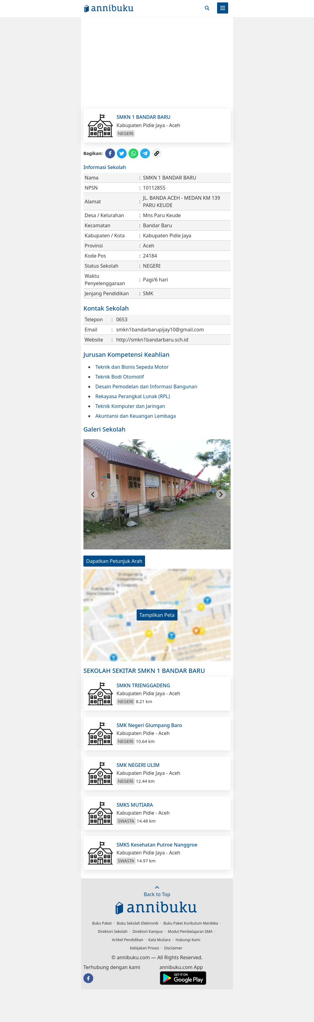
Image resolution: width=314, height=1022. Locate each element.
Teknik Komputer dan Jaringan (130, 406)
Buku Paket (102, 923)
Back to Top (157, 891)
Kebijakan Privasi (144, 948)
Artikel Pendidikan (127, 939)
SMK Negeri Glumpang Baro (149, 725)
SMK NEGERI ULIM (138, 765)
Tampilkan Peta (157, 615)
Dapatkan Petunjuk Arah (114, 561)
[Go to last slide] (93, 494)
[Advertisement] (157, 63)
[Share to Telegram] (145, 153)
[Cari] (207, 7)
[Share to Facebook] (110, 153)
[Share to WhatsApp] (133, 153)
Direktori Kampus (147, 931)
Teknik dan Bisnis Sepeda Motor (132, 367)
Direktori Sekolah (113, 931)
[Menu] (222, 7)
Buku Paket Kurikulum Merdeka (190, 923)
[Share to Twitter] (122, 153)
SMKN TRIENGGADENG (143, 685)
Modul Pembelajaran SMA (190, 931)
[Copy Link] (157, 153)
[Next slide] (221, 494)
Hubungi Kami (188, 939)
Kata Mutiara (159, 939)
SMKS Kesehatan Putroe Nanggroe (157, 844)
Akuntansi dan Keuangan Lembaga (135, 416)
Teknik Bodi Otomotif (119, 376)
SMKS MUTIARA (135, 804)
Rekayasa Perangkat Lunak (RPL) (132, 396)
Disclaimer (173, 948)
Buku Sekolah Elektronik (138, 923)
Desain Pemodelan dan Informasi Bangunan (146, 386)
